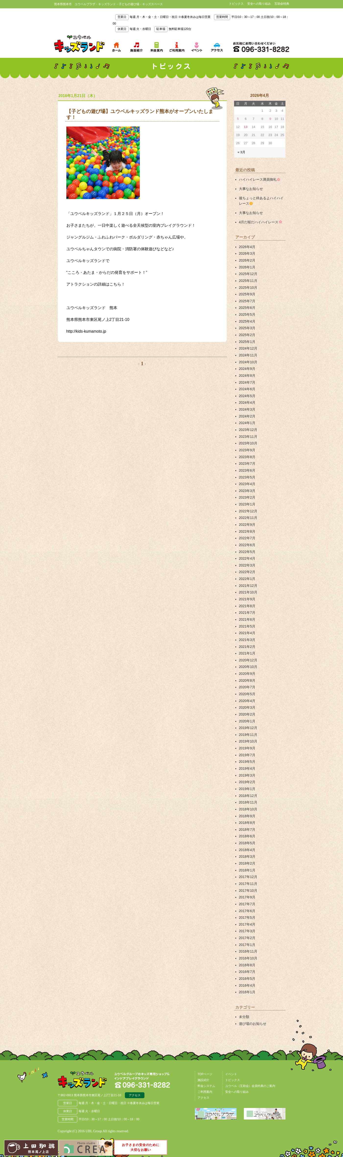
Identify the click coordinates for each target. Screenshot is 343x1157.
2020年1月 (247, 716)
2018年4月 (247, 844)
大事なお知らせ (251, 188)
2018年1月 (247, 864)
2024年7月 (247, 381)
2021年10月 (248, 589)
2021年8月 (247, 602)
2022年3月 (247, 562)
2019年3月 (247, 770)
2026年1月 (247, 266)
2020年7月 (247, 683)
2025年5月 (247, 313)
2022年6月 (247, 542)
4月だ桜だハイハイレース (260, 222)
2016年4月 (247, 978)
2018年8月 (247, 817)
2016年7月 (247, 965)
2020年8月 (247, 676)
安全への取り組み (259, 3)
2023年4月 (247, 481)
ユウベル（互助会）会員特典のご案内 (250, 1078)
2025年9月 (247, 293)
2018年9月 (247, 810)
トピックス (236, 3)
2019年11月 (248, 730)
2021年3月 (247, 636)
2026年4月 (247, 246)
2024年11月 (248, 354)
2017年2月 (247, 931)
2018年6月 (247, 830)
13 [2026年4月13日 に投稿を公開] (245, 127)
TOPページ (205, 1066)
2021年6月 (247, 615)
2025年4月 (247, 320)
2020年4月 (247, 696)
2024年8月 (247, 374)
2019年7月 (247, 750)
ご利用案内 (205, 1084)
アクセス (135, 1088)
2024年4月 (247, 401)
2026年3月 (247, 253)
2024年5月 (247, 394)
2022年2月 (247, 568)
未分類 (244, 1009)
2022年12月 (248, 508)
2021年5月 (247, 622)
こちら (115, 284)
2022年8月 (247, 528)
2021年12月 (248, 582)
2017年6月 (247, 904)
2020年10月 (248, 663)
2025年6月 (247, 307)
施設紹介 (203, 1072)
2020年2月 (247, 710)
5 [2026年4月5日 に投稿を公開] (238, 119)
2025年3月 (247, 327)
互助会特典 (281, 3)
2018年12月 (248, 790)
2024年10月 (248, 360)
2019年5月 (247, 756)
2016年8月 (247, 958)
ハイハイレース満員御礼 (259, 179)
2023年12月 (248, 427)
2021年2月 (247, 642)
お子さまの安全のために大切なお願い (141, 1146)
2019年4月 (247, 763)
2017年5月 (247, 911)
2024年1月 (247, 421)
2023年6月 (247, 468)
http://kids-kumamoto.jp (86, 331)
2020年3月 (247, 703)
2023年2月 (247, 495)
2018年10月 (248, 803)
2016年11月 (248, 944)
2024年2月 (247, 414)
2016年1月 (247, 985)
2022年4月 (247, 555)
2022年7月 (247, 535)
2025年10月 (248, 287)
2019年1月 (247, 783)
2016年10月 (248, 951)
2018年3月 (247, 851)
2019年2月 (247, 777)
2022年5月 (247, 548)
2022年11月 (248, 515)
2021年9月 (247, 595)
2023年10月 (248, 441)
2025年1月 (247, 340)
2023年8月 (247, 454)
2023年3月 (247, 488)
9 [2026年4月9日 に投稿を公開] (270, 119)
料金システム (206, 1078)
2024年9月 (247, 367)
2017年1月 (247, 938)
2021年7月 (247, 609)
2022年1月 (247, 575)
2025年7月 (247, 300)
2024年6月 (247, 387)
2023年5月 (247, 475)
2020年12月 (248, 656)
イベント (231, 1066)
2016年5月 (247, 971)
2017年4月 (247, 918)
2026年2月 (247, 260)
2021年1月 (247, 649)
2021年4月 (247, 629)
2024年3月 (247, 407)
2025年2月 (247, 334)
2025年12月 (248, 273)
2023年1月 (247, 501)
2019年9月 (247, 743)
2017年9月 (247, 891)
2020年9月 (247, 669)
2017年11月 (248, 877)
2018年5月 (247, 837)
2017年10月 (248, 884)
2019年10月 (248, 736)
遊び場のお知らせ (252, 1016)
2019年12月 (248, 723)
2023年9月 (247, 448)
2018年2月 (247, 857)
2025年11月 (248, 280)
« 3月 (241, 152)
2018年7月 (247, 824)
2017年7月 (247, 898)
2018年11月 (248, 797)
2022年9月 (247, 522)
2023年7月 (247, 461)
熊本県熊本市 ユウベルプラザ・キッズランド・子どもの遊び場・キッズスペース (79, 44)
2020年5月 (247, 689)
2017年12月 (248, 871)
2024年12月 (248, 347)
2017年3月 (247, 924)
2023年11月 (248, 434)
